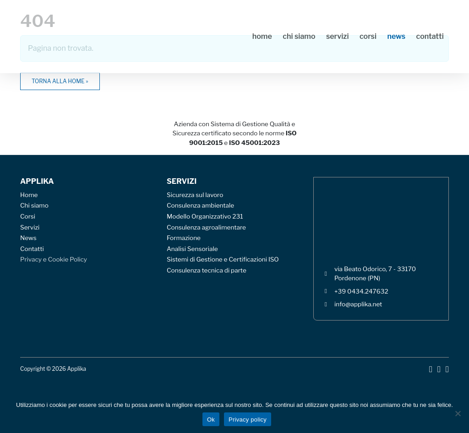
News (396, 36)
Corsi (368, 36)
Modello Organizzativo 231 (205, 216)
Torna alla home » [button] (60, 81)
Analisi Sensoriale (192, 248)
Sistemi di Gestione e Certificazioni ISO (223, 259)
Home (262, 36)
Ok (211, 419)
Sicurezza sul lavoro (195, 194)
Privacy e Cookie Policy (53, 259)
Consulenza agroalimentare (206, 227)
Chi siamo (299, 36)
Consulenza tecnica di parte (206, 270)
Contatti (430, 36)
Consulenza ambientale (200, 205)
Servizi (337, 36)
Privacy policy (248, 419)
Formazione (184, 237)
